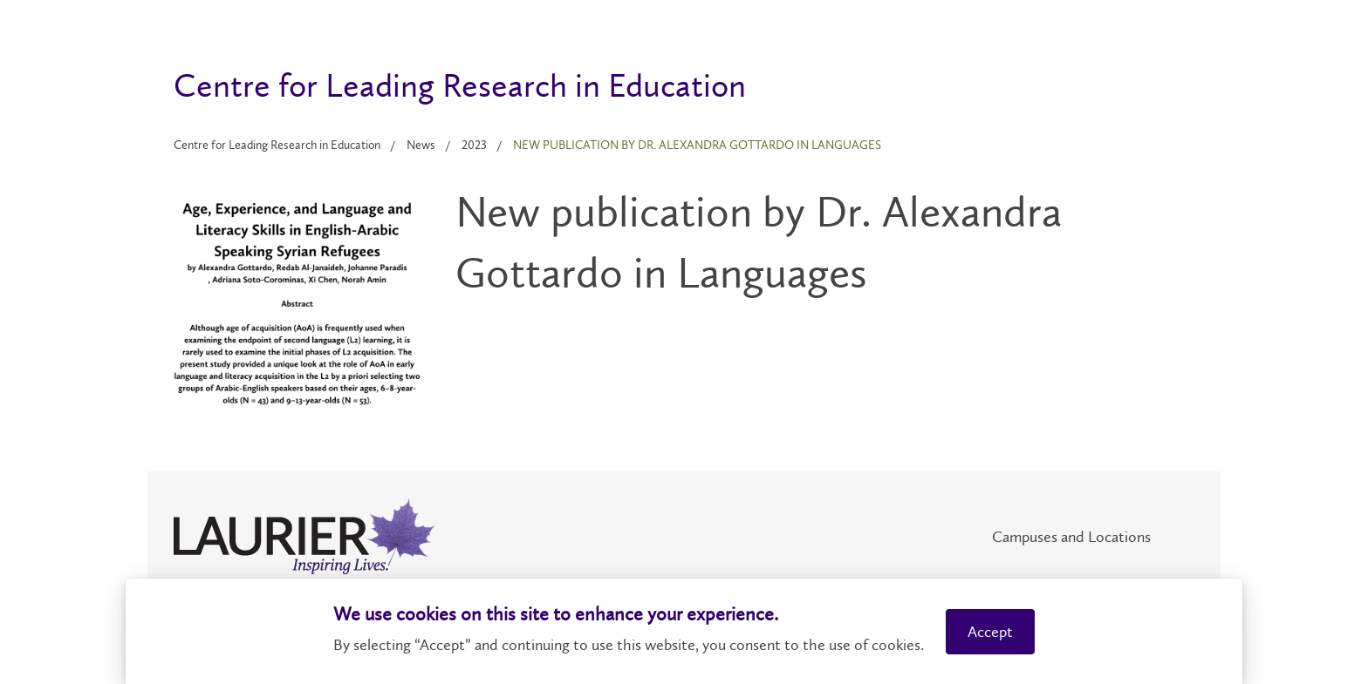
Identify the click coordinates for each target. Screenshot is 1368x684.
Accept (990, 631)
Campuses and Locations (1071, 536)
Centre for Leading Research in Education (277, 145)
